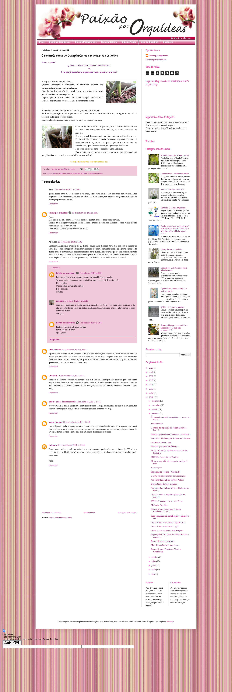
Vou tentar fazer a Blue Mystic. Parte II (167, 480)
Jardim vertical (157, 424)
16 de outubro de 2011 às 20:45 (67, 190)
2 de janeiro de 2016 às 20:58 (74, 350)
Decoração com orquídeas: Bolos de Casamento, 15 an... (166, 510)
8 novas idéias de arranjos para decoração (168, 476)
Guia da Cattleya (109, 42)
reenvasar (76, 173)
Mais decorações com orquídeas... (165, 545)
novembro (155, 405)
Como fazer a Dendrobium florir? (175, 174)
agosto (154, 557)
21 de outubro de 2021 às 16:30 (71, 445)
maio (153, 570)
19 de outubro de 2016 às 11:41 (71, 376)
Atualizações (156, 468)
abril (153, 574)
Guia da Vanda (129, 42)
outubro (154, 409)
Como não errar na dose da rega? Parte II (168, 522)
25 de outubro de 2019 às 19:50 (76, 422)
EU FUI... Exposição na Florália (164, 457)
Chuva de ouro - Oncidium (172, 249)
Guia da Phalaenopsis (86, 42)
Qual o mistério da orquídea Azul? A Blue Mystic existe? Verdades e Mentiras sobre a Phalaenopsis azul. (175, 230)
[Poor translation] (17, 642)
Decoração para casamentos (162, 541)
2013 (151, 389)
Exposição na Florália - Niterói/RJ (165, 472)
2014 (151, 385)
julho (153, 561)
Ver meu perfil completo (156, 60)
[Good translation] (7, 642)
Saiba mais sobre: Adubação (172, 189)
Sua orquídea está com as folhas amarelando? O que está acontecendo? (174, 327)
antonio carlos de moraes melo (62, 402)
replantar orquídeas (95, 173)
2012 (151, 393)
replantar (84, 173)
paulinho (60, 301)
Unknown (53, 376)
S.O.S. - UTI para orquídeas (172, 307)
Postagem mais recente (51, 513)
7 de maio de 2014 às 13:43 (91, 323)
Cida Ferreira (55, 350)
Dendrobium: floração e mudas (164, 484)
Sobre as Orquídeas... (60, 42)
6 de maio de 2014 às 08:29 (76, 301)
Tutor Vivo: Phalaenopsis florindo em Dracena (170, 438)
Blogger (170, 622)
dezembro (155, 401)
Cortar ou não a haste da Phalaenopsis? (167, 530)
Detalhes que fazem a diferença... (165, 446)
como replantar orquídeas (62, 173)
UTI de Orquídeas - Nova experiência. (167, 501)
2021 (151, 368)
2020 (151, 372)
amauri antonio (55, 422)
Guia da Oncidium (150, 42)
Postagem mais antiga (127, 513)
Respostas (56, 268)
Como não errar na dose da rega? (164, 526)
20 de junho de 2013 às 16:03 (70, 242)
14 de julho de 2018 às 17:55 (89, 402)
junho (154, 565)
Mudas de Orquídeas (159, 505)
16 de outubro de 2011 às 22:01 (85, 213)
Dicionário (168, 42)
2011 (151, 397)
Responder (53, 204)
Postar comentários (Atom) (60, 518)
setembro (155, 413)
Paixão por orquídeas (58, 213)
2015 (151, 380)
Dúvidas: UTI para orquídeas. (173, 208)
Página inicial (89, 513)
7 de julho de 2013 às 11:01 (91, 273)
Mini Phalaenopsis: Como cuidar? (175, 155)
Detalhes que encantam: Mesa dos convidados (170, 434)
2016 (151, 376)
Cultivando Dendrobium (161, 442)
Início (42, 42)
